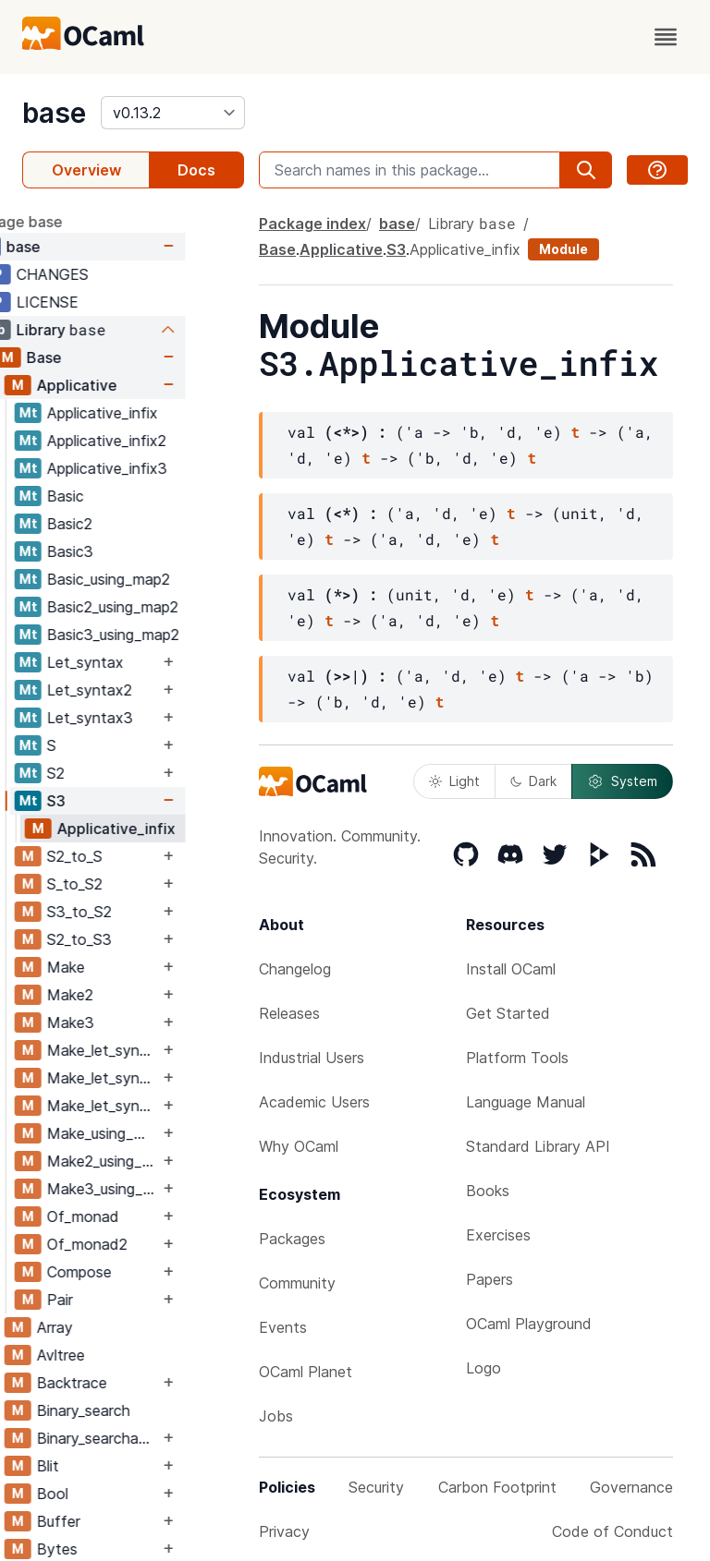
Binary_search (142, 1410)
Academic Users (314, 1102)
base (54, 112)
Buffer (117, 1521)
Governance (631, 1487)
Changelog (295, 969)
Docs (196, 170)
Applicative (135, 385)
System (622, 781)
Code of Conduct (612, 1531)
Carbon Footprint (497, 1487)
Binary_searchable (156, 1438)
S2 (114, 773)
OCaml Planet (305, 1371)
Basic (123, 496)
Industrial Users (311, 1057)
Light (454, 781)
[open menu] (665, 37)
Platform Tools (517, 1057)
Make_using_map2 (161, 1133)
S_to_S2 (133, 884)
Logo (483, 1368)
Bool (111, 1493)
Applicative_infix (160, 413)
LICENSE (106, 302)
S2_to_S (133, 856)
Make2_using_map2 (161, 1161)
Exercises (498, 1235)
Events (283, 1327)
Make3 (129, 1022)
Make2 (128, 995)
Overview (86, 170)
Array (113, 1327)
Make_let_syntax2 (161, 1078)
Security (376, 1487)
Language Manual (525, 1102)
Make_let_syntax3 (161, 1105)
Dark (533, 781)
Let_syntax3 (148, 717)
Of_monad (141, 1216)
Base (102, 357)
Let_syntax (143, 662)
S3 (114, 801)
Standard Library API (538, 1146)
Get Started (508, 1013)
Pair (118, 1299)
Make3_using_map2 (161, 1189)
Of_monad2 (145, 1244)
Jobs (276, 1416)
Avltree (119, 1355)
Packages (292, 1238)
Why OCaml (298, 1146)
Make (124, 967)
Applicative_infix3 (165, 468)
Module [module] (563, 249)
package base (71, 221)
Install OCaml (511, 969)
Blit (106, 1466)
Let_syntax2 (147, 690)
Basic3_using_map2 (171, 634)
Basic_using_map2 (166, 579)
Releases (289, 1013)
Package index (312, 223)
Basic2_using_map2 (171, 607)
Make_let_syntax (161, 1050)
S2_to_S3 (137, 939)
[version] (173, 112)
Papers (489, 1279)
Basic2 (128, 523)
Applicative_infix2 (165, 440)
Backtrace (130, 1382)
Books (487, 1190)
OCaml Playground (529, 1323)
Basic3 (128, 551)
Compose (137, 1272)
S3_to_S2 (137, 911)
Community (297, 1283)
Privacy (284, 1531)
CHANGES (111, 274)
